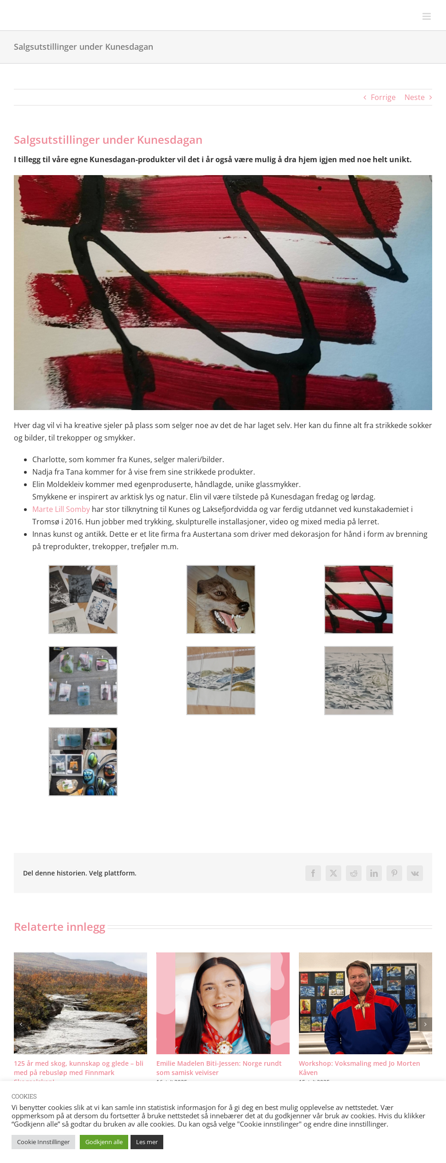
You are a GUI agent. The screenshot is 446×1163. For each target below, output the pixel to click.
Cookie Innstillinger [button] (43, 1142)
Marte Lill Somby (61, 509)
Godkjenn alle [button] (104, 1142)
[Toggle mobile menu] (427, 16)
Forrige (383, 97)
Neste (414, 97)
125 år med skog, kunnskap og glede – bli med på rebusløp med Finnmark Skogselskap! (78, 1072)
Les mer (147, 1142)
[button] (21, 1024)
